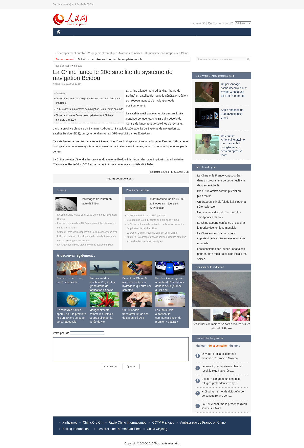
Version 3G (198, 23)
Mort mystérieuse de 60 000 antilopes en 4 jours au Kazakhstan (167, 203)
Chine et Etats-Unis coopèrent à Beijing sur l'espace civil (87, 232)
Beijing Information (75, 429)
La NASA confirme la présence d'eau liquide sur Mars (85, 244)
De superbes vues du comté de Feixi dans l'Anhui (153, 220)
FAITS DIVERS (172, 37)
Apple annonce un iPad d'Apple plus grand (232, 113)
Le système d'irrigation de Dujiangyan (146, 215)
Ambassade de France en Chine (203, 422)
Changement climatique (102, 53)
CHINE (64, 37)
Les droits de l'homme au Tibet (119, 429)
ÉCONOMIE (81, 37)
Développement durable (71, 53)
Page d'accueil (61, 65)
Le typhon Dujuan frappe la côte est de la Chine (152, 232)
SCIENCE (133, 37)
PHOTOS (65, 45)
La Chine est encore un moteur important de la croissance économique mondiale (221, 238)
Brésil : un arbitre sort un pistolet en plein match (110, 59)
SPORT (209, 37)
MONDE (99, 37)
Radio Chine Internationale (127, 422)
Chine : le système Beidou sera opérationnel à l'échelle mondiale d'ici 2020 (84, 117)
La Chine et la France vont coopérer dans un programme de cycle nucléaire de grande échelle (221, 180)
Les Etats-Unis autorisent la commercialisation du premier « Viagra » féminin (168, 317)
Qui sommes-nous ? (220, 23)
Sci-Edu (78, 65)
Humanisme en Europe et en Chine (166, 53)
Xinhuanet (69, 422)
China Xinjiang (157, 429)
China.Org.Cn (92, 422)
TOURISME (226, 37)
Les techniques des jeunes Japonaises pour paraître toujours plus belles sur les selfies (222, 253)
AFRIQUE (115, 37)
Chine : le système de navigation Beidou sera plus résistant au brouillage (88, 100)
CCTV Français (163, 422)
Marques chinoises (130, 53)
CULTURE (151, 37)
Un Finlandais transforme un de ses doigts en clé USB (135, 313)
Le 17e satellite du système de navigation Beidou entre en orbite (89, 109)
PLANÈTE (194, 37)
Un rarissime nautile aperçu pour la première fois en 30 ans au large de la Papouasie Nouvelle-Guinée (71, 317)
